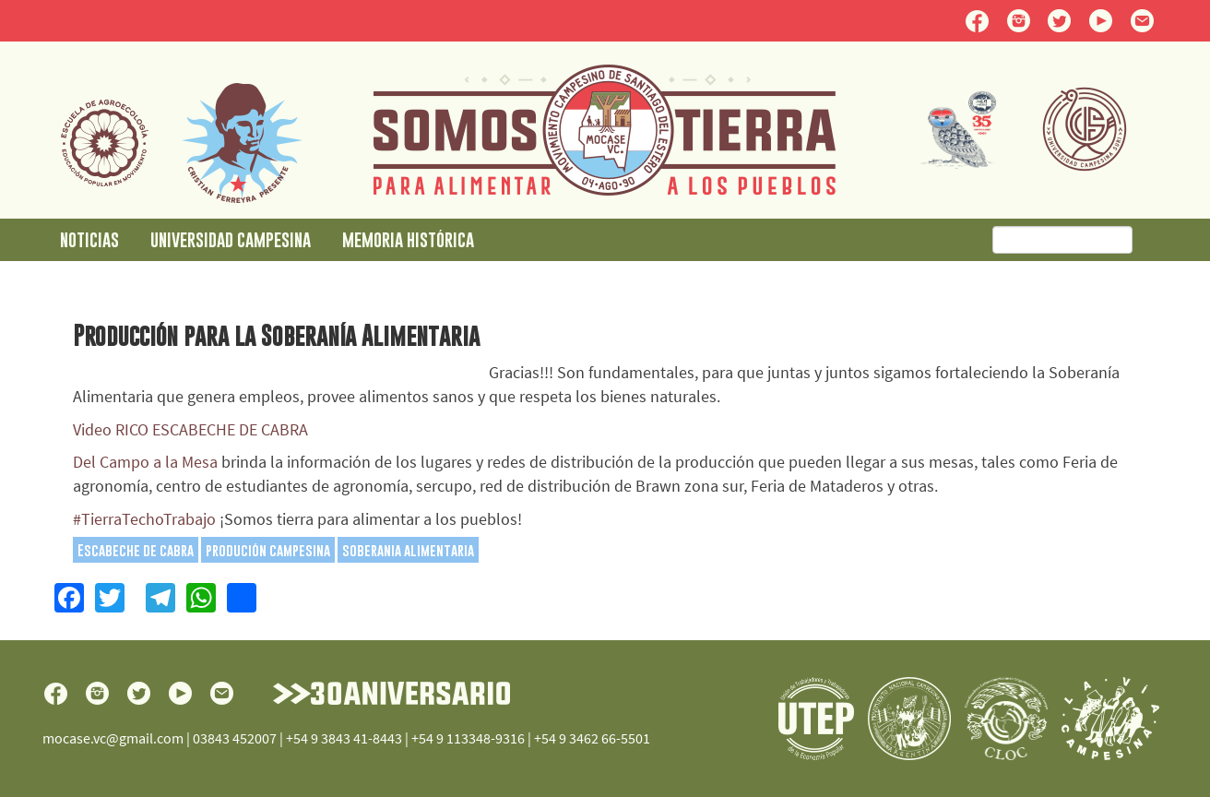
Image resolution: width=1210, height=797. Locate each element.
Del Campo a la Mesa (145, 461)
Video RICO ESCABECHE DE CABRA (190, 429)
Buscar (1156, 241)
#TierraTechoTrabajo (144, 518)
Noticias (89, 239)
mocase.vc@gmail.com (113, 738)
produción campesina (268, 549)
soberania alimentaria (408, 549)
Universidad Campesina (230, 239)
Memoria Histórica (408, 239)
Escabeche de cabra (135, 549)
